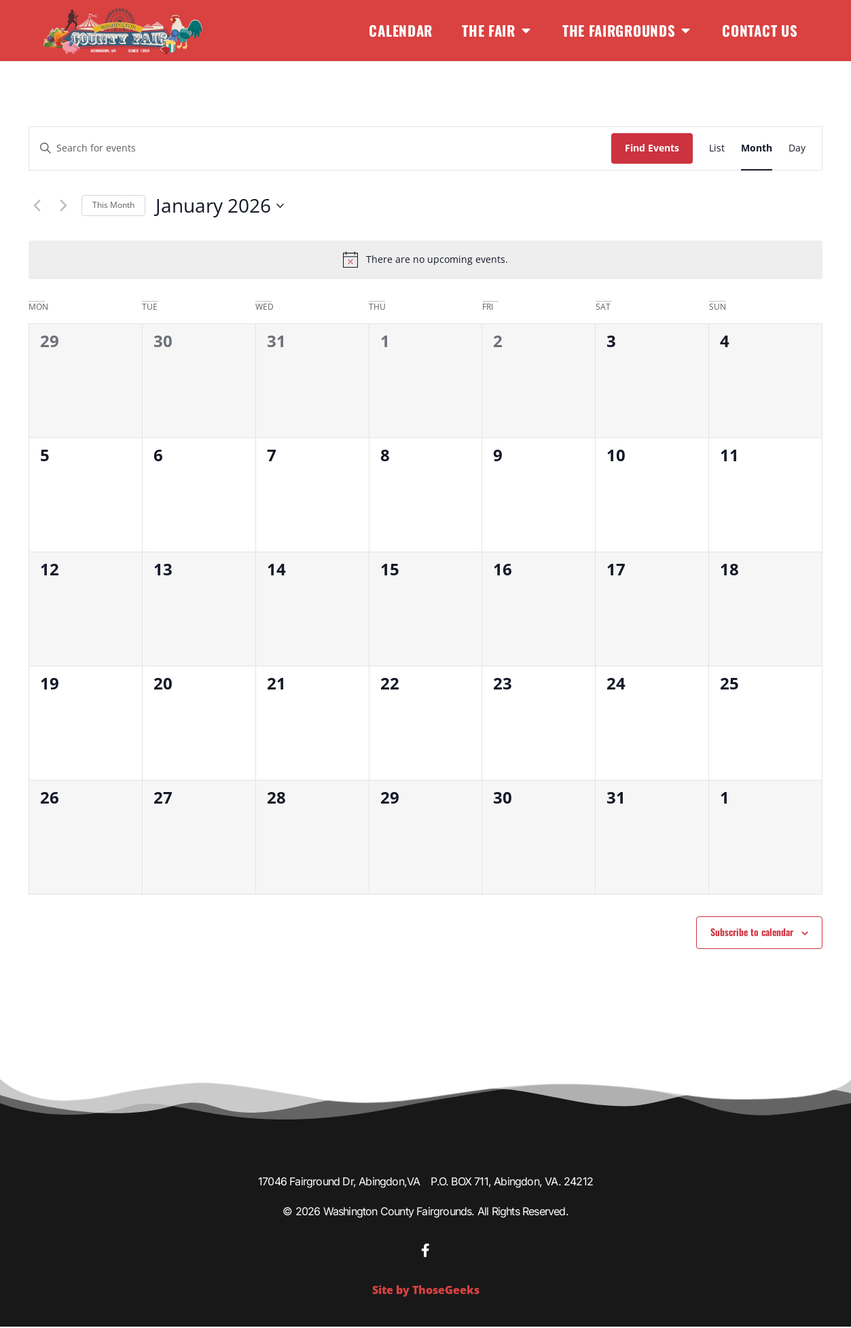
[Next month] (63, 206)
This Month (113, 205)
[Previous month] (37, 206)
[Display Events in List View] (717, 148)
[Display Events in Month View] (756, 148)
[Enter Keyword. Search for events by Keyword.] (320, 148)
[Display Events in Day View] (797, 148)
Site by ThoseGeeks (425, 1291)
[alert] (425, 259)
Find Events (652, 147)
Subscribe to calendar (751, 932)
